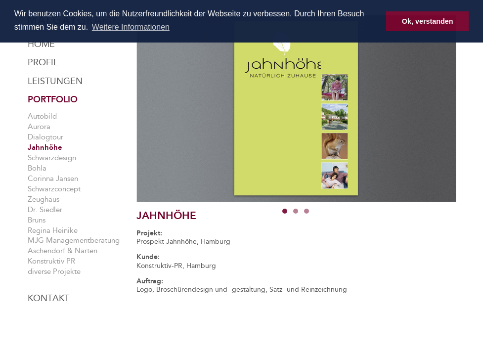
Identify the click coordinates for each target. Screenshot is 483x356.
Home (41, 44)
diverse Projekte (54, 271)
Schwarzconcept (54, 188)
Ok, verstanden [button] (427, 21)
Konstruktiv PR (51, 261)
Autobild (42, 116)
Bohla (37, 168)
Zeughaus (43, 199)
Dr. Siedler (45, 209)
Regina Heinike (53, 230)
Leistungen (55, 81)
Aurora (39, 126)
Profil (43, 62)
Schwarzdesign (52, 157)
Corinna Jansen (53, 178)
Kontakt (48, 298)
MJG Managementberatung (74, 240)
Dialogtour (45, 137)
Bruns (36, 220)
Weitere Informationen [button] (131, 27)
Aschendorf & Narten (62, 250)
